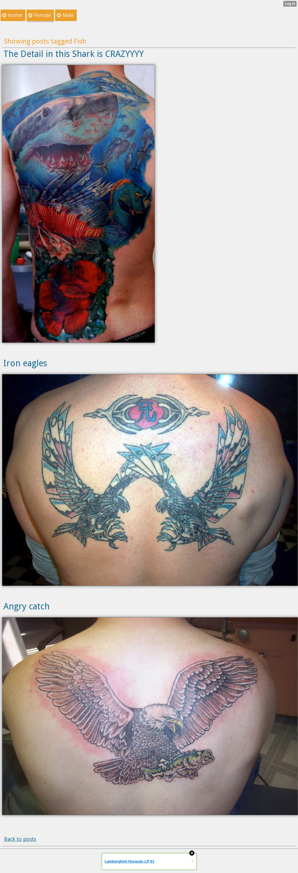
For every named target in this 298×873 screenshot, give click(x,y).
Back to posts (20, 839)
